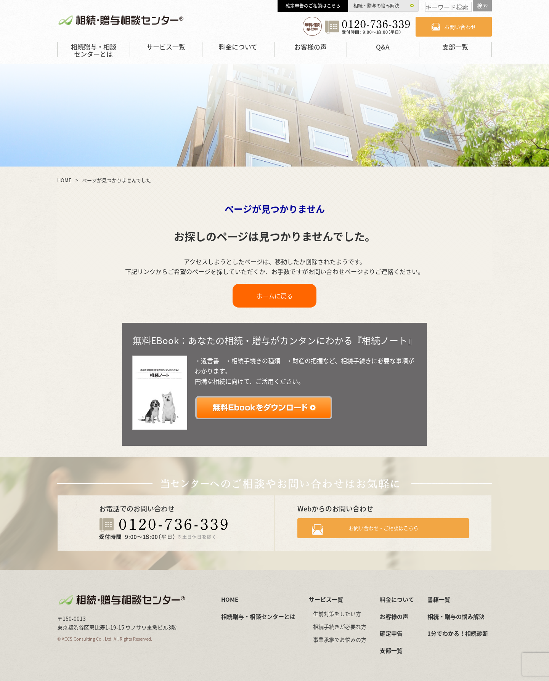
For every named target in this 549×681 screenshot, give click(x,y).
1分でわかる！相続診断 (457, 633)
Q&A (383, 46)
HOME (229, 599)
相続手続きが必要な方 (339, 626)
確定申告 (391, 633)
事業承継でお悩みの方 (339, 639)
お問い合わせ (460, 26)
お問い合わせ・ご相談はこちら (389, 530)
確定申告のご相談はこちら (313, 5)
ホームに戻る (274, 295)
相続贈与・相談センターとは (93, 50)
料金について (238, 46)
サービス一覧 (165, 46)
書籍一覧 (438, 599)
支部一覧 (455, 46)
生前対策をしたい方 (337, 613)
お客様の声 (310, 46)
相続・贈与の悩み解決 (376, 5)
